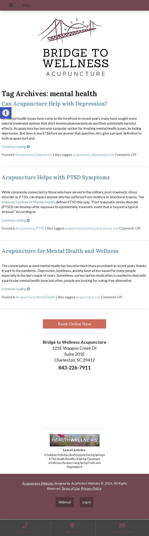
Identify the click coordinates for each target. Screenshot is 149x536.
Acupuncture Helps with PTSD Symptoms (56, 177)
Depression (44, 155)
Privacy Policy (91, 488)
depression (100, 155)
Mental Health (45, 297)
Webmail (64, 502)
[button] (5, 113)
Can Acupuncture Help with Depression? (54, 103)
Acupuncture (25, 155)
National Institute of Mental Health (28, 202)
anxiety (89, 228)
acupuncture (81, 155)
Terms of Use (70, 488)
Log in (86, 502)
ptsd (98, 228)
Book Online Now (74, 323)
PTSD (40, 228)
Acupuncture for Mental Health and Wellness (60, 251)
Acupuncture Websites (37, 483)
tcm (111, 155)
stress (107, 228)
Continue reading (16, 147)
